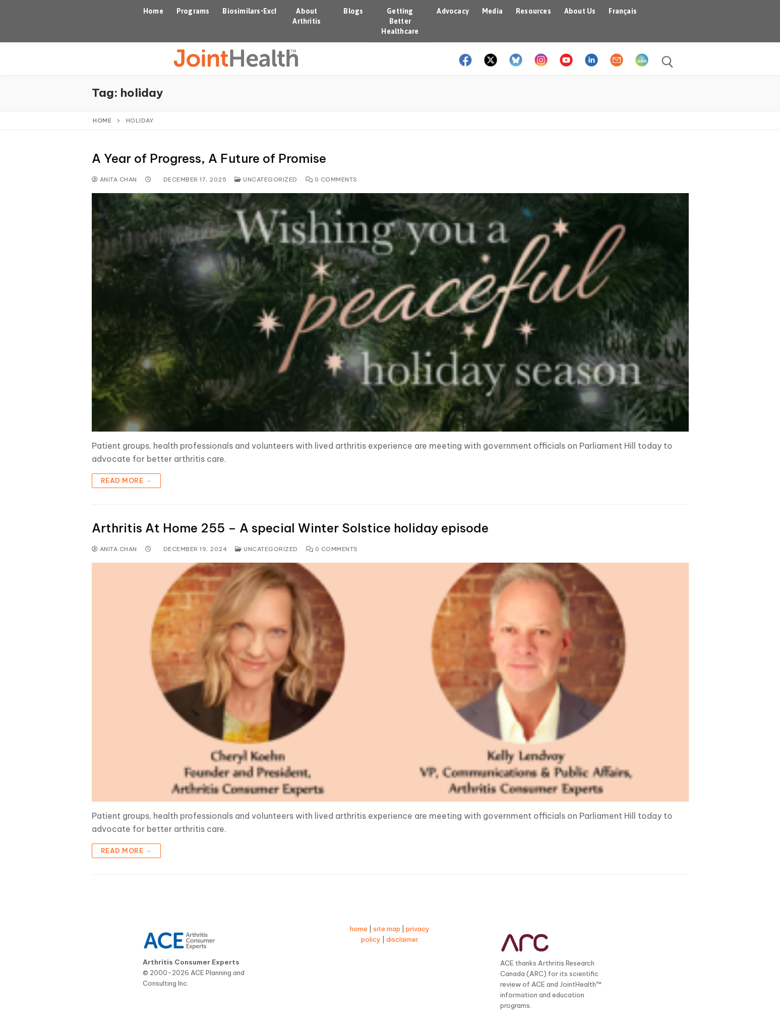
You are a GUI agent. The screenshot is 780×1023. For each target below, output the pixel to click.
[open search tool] (668, 62)
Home (102, 120)
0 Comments (331, 179)
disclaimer (402, 939)
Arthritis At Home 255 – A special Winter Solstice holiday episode (290, 528)
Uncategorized (265, 179)
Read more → (126, 480)
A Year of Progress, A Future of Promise (209, 158)
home (359, 929)
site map (386, 929)
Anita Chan (114, 179)
